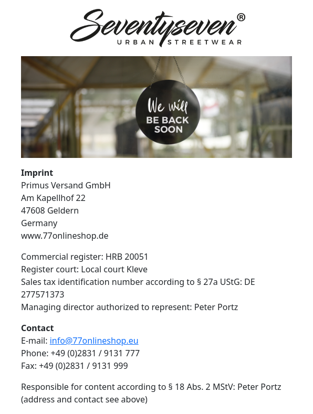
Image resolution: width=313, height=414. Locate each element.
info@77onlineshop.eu (94, 340)
